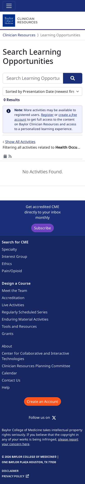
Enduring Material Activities (25, 319)
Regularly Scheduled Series (25, 312)
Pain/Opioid (12, 270)
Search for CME (15, 242)
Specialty (9, 249)
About (7, 346)
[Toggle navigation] (9, 5)
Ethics (7, 263)
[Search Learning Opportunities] (33, 78)
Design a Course (16, 283)
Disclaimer (10, 471)
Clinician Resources (19, 35)
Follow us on (42, 417)
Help (6, 387)
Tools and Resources (19, 326)
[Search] (72, 78)
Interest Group (14, 256)
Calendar (9, 373)
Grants (7, 333)
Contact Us (11, 380)
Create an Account (42, 401)
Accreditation (13, 297)
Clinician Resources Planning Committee (36, 365)
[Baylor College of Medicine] (21, 20)
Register (47, 115)
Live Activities (13, 304)
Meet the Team (14, 290)
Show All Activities (20, 141)
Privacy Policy (13, 476)
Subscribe (42, 228)
